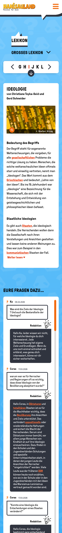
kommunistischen (18, 252)
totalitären (19, 407)
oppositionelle (33, 422)
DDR (40, 470)
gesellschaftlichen (23, 157)
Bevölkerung (24, 415)
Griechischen (15, 180)
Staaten (27, 225)
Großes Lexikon (27, 52)
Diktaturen (35, 403)
